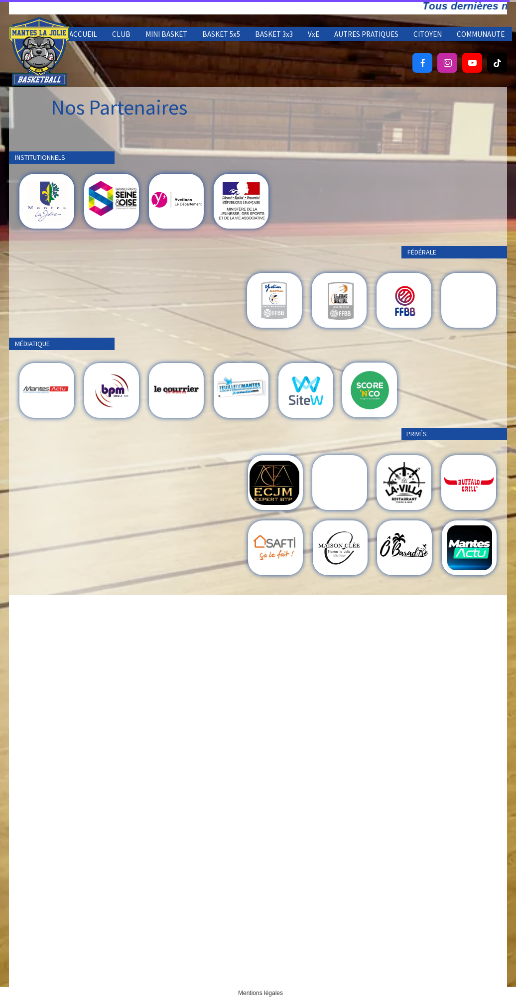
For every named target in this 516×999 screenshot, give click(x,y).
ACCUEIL (83, 34)
